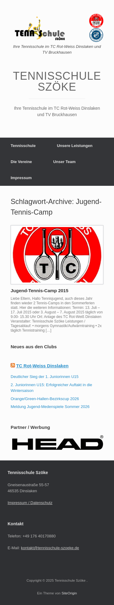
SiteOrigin (69, 593)
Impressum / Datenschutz (30, 502)
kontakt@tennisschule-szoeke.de (50, 548)
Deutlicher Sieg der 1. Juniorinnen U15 (44, 376)
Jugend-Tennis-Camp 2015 (39, 290)
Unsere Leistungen (74, 145)
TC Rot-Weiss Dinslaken (42, 365)
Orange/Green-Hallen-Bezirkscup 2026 (45, 398)
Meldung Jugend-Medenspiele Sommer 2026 (50, 406)
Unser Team (64, 161)
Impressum (21, 177)
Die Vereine (21, 161)
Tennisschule (23, 145)
